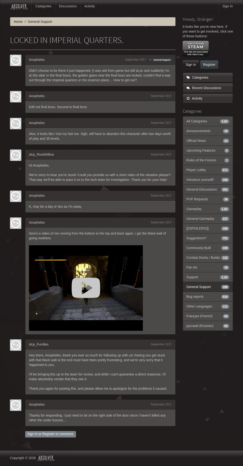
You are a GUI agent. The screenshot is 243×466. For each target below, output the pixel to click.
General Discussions (208, 189)
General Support (162, 60)
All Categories (208, 121)
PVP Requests (208, 199)
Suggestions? (208, 238)
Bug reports (208, 296)
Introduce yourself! (208, 179)
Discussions (68, 6)
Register (48, 434)
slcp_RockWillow (41, 154)
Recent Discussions (204, 88)
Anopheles (37, 60)
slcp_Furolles (38, 344)
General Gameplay (208, 218)
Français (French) (208, 316)
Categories (43, 6)
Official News (208, 140)
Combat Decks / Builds (208, 257)
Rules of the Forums (208, 160)
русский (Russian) (208, 325)
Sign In (227, 6)
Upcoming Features (208, 150)
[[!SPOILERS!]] (208, 228)
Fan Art (208, 267)
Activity (89, 6)
